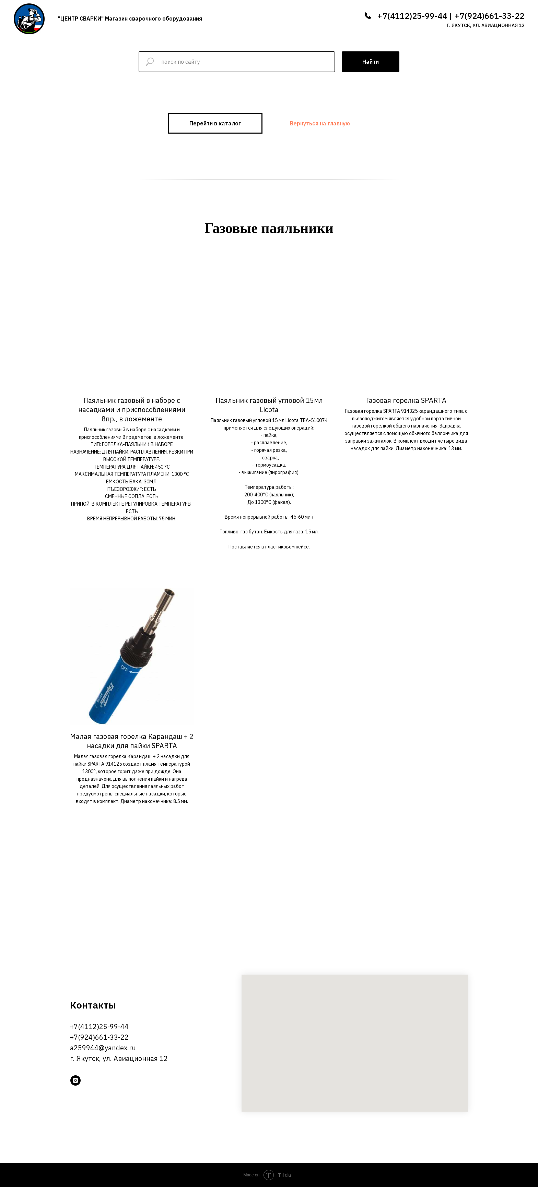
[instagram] (75, 1080)
